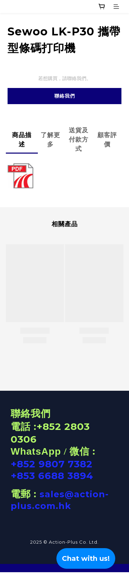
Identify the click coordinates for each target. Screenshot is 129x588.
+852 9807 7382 (52, 464)
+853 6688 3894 (52, 475)
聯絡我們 (64, 96)
